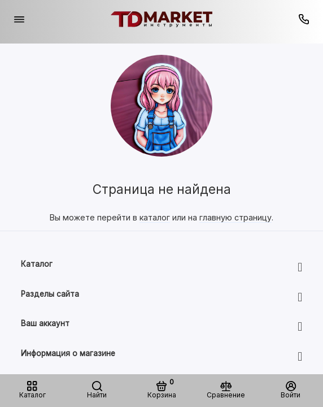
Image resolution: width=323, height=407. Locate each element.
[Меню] (19, 19)
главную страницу (235, 217)
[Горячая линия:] (304, 19)
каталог (154, 217)
